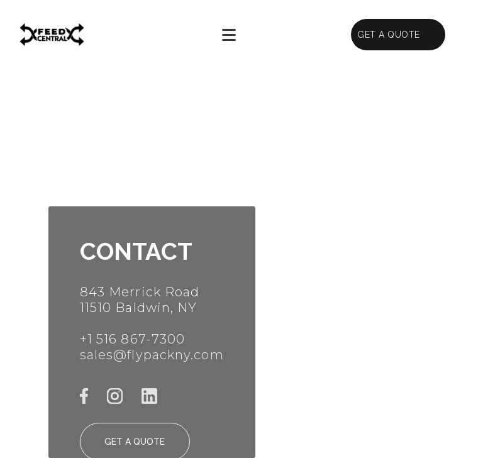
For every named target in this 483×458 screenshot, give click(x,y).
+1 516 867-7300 (133, 339)
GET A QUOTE (388, 35)
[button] (229, 35)
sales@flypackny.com (152, 354)
